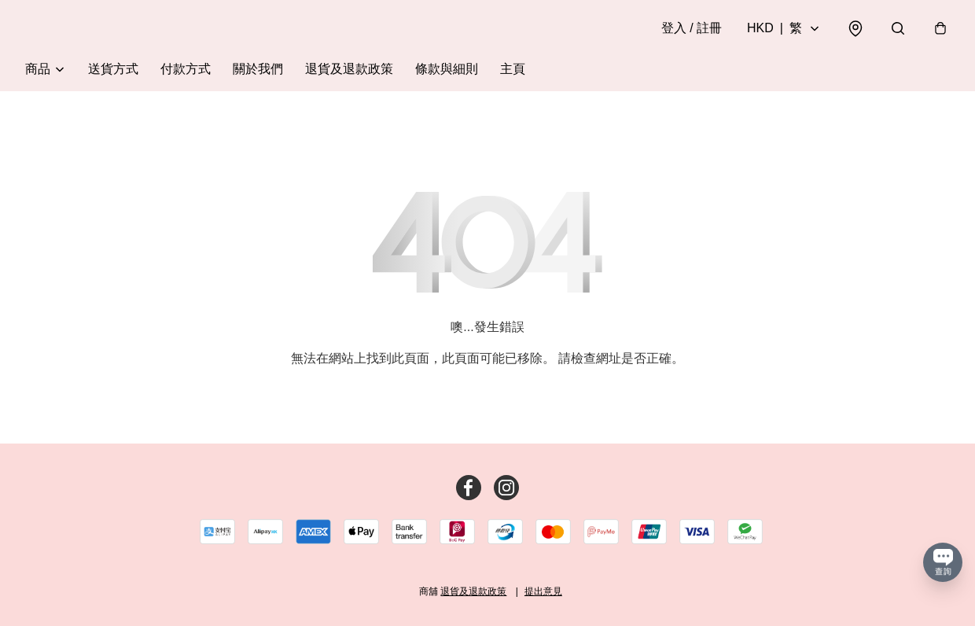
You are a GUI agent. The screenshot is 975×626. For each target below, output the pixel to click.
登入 (691, 28)
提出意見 (543, 591)
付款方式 (185, 68)
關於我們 (258, 68)
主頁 (512, 68)
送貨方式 (113, 68)
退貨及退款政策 (349, 68)
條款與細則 (446, 68)
